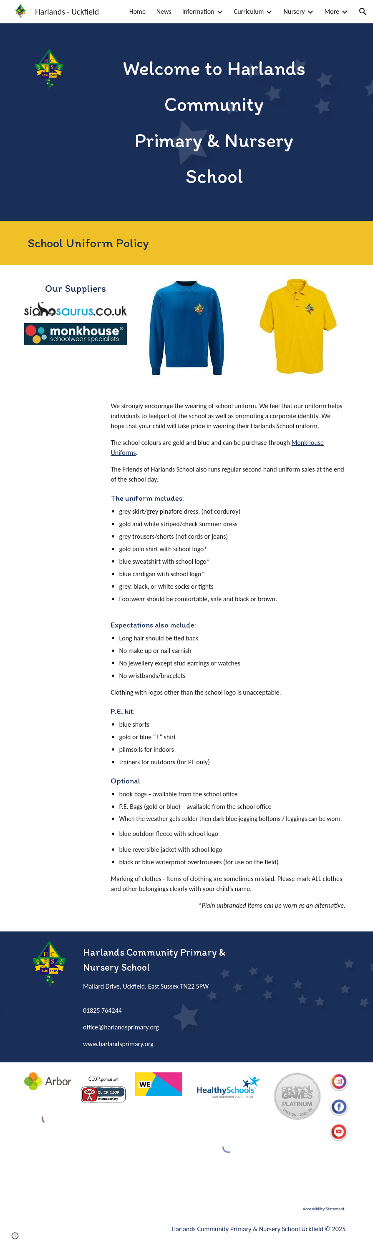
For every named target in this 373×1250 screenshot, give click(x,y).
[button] (363, 12)
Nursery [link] (294, 11)
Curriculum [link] (249, 11)
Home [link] (137, 11)
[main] (214, 122)
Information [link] (198, 11)
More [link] (332, 11)
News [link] (163, 11)
